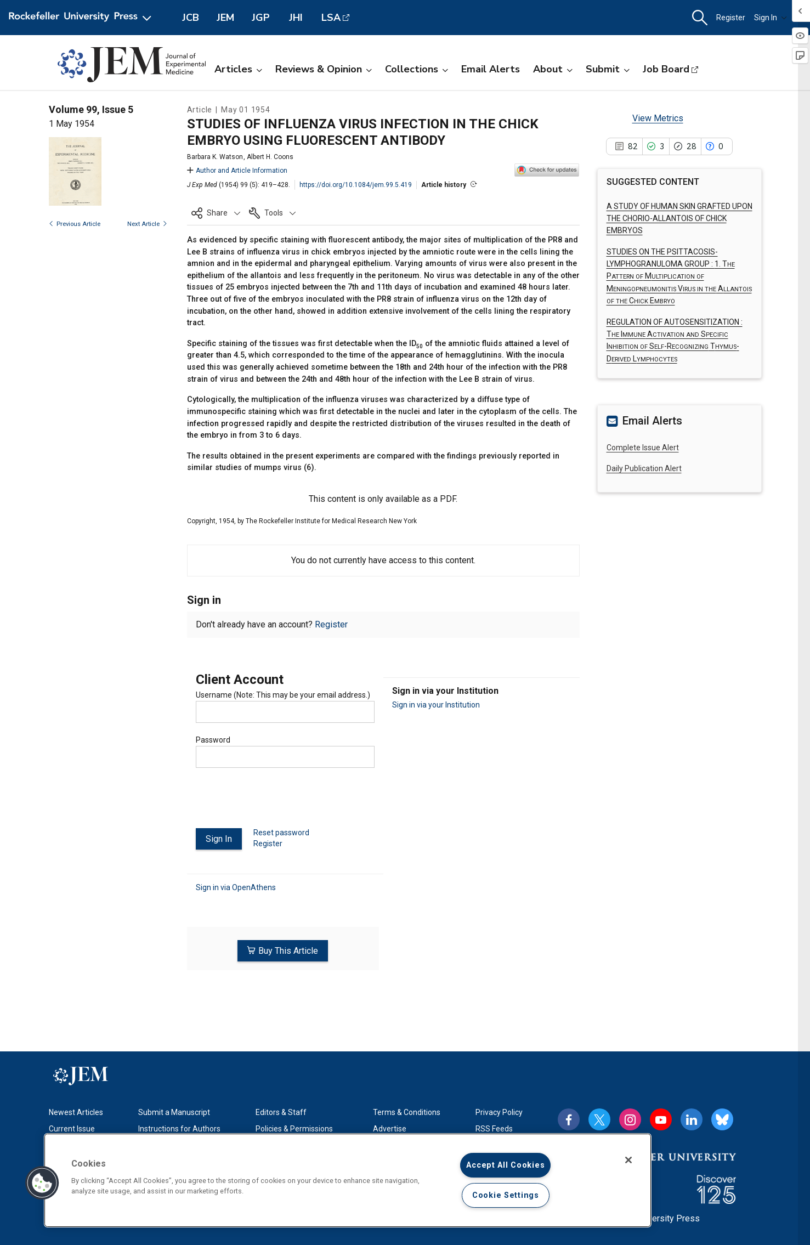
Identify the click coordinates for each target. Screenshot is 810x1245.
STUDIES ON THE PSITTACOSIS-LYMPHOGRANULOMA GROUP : (679, 276)
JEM (225, 17)
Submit (608, 69)
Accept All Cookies (505, 1165)
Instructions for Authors (179, 1128)
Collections (416, 69)
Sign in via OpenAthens (236, 887)
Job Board (666, 69)
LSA (331, 17)
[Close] (628, 1160)
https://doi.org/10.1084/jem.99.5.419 (355, 185)
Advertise (389, 1128)
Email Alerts (490, 69)
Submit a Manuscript (174, 1112)
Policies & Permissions (294, 1128)
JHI (296, 17)
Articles (238, 69)
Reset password (281, 832)
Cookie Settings (505, 1195)
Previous (74, 224)
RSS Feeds (494, 1128)
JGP (261, 17)
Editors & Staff (281, 1112)
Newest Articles (76, 1112)
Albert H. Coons (270, 157)
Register (730, 17)
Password (213, 740)
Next (147, 224)
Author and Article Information (237, 170)
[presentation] (279, 802)
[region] (348, 1180)
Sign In (770, 17)
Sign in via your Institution (436, 704)
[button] (699, 18)
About (553, 69)
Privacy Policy (499, 1112)
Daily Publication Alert (644, 468)
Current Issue (72, 1128)
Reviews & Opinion (323, 69)
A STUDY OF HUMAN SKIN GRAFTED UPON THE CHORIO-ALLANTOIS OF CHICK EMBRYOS (679, 218)
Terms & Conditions (406, 1112)
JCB (190, 17)
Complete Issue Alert (643, 447)
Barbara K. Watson (215, 157)
